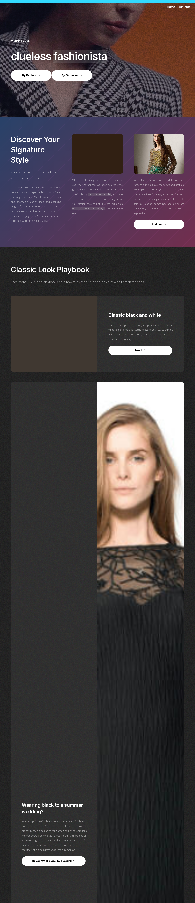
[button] (31, 75)
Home (171, 7)
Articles (185, 7)
